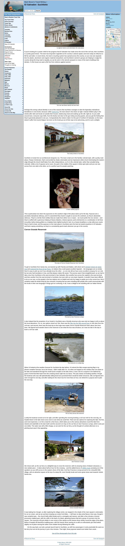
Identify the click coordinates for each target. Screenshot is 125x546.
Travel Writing (35, 2)
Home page (13, 6)
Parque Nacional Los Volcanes (13, 50)
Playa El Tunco (9, 52)
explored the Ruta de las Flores (40, 269)
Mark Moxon (109, 18)
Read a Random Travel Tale (12, 17)
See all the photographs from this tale (64, 533)
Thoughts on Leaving (10, 65)
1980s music (86, 468)
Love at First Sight (9, 63)
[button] (113, 37)
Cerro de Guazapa (98, 14)
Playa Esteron (8, 58)
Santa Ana (55, 112)
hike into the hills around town (80, 323)
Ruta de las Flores (30, 14)
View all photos (110, 25)
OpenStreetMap (116, 47)
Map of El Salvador (10, 44)
